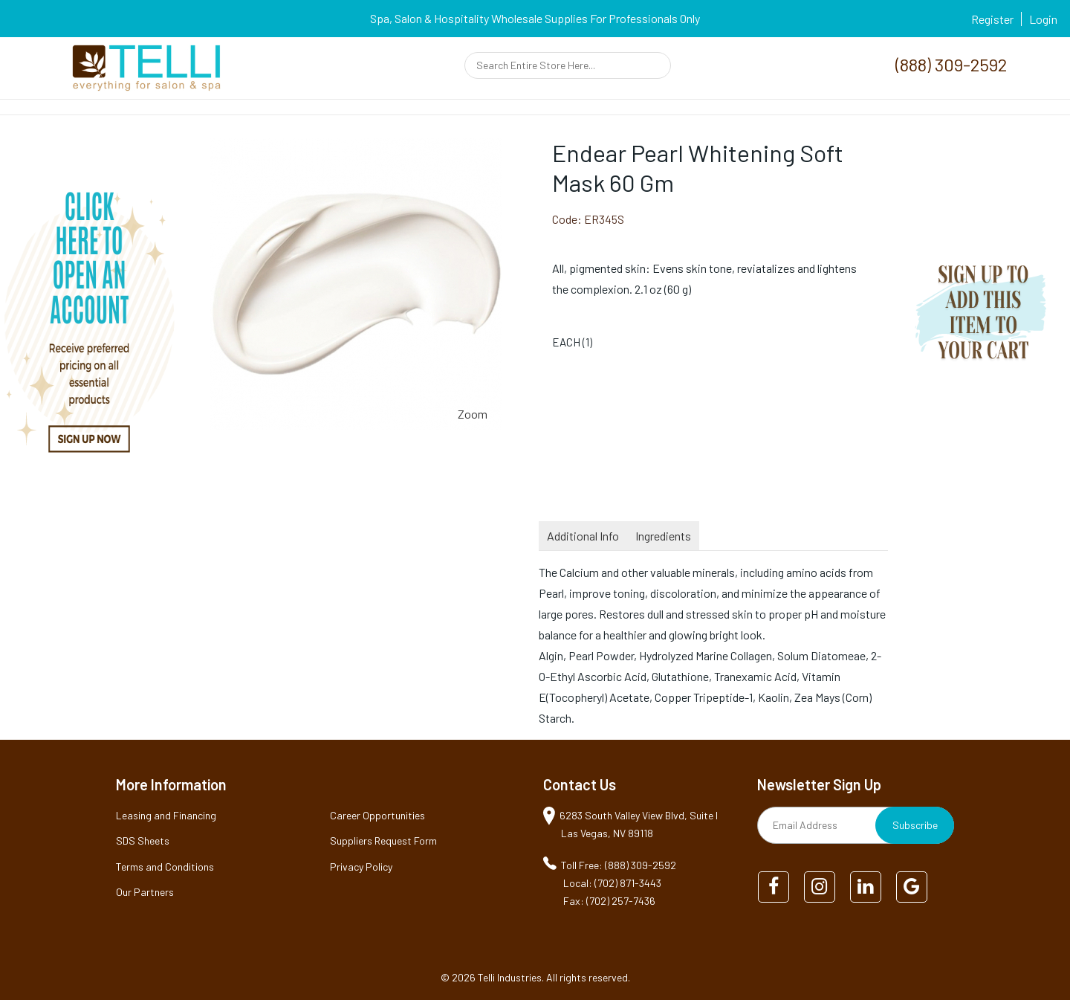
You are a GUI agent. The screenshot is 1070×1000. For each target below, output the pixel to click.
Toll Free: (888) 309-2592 (618, 865)
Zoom (472, 414)
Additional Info (583, 536)
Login (1043, 19)
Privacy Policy (361, 866)
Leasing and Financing (166, 815)
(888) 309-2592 (951, 64)
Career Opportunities (377, 815)
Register (992, 19)
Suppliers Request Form (383, 840)
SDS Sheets (142, 840)
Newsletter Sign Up (819, 784)
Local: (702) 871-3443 (612, 883)
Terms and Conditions (165, 866)
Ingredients (663, 536)
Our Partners (145, 892)
